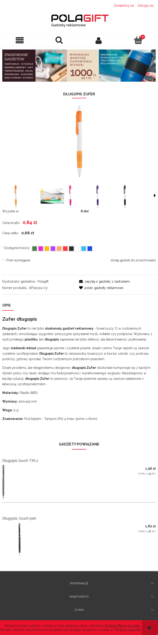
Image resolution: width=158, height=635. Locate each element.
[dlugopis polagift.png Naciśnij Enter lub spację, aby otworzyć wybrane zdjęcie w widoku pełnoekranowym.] (79, 141)
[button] (20, 40)
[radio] (34, 248)
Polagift (43, 281)
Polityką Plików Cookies (122, 625)
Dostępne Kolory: (16, 248)
